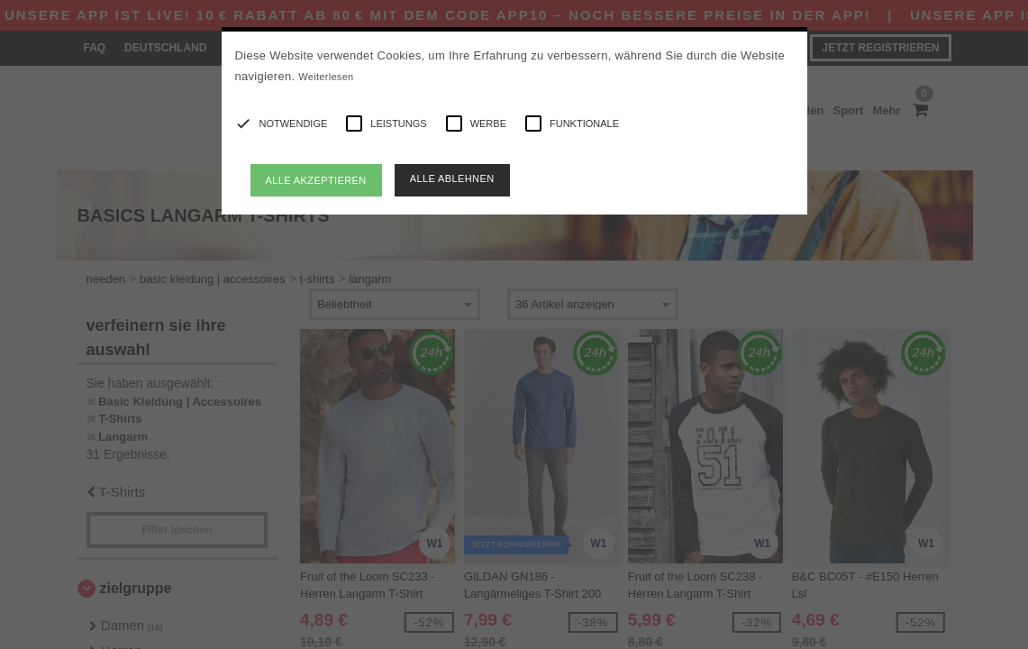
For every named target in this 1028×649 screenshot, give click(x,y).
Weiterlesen (325, 76)
